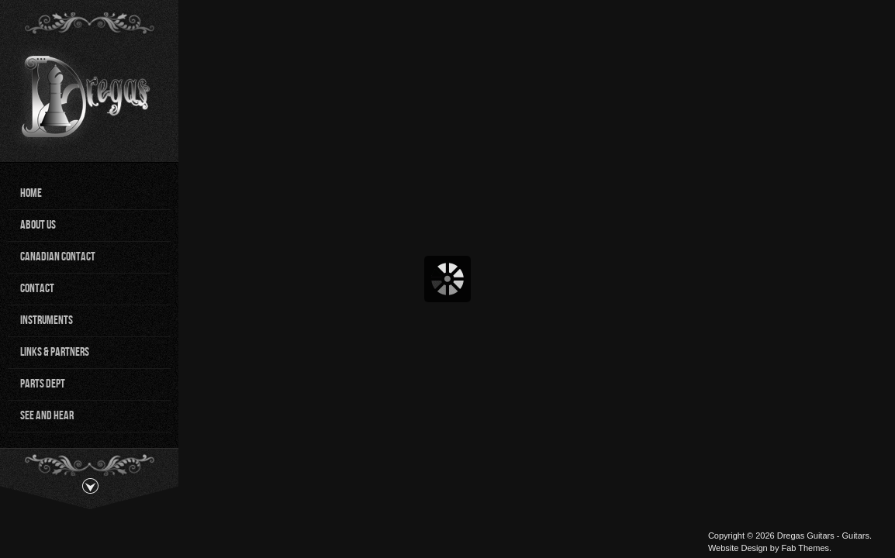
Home (31, 193)
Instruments (46, 320)
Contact (37, 288)
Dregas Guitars (806, 535)
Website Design (738, 548)
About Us (38, 225)
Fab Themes (805, 548)
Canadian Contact (57, 257)
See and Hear (47, 415)
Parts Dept (42, 384)
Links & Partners (54, 352)
